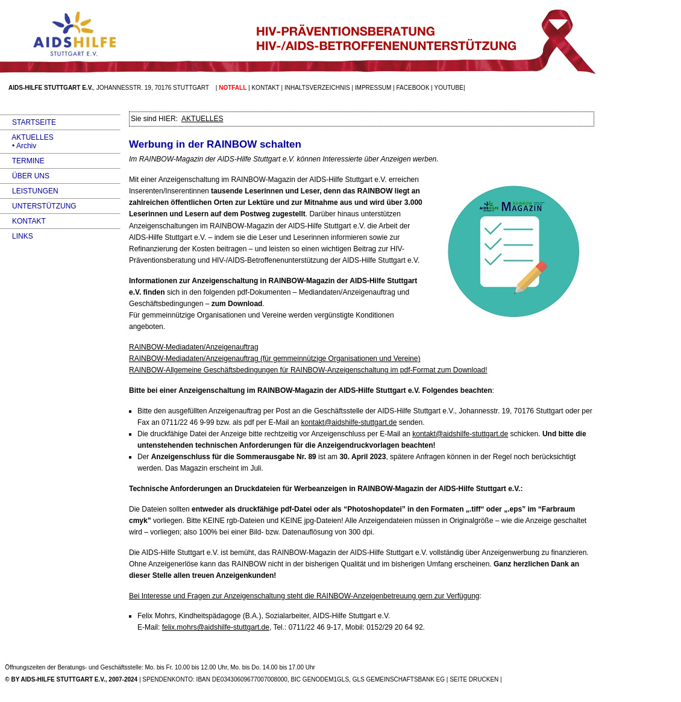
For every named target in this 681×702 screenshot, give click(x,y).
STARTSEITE (28, 122)
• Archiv (18, 146)
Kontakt (265, 87)
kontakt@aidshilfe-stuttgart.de (349, 422)
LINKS (16, 236)
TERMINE (22, 161)
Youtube (449, 87)
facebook (413, 87)
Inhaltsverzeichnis (317, 87)
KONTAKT (23, 221)
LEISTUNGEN (29, 191)
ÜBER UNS (24, 176)
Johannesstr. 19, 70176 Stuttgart (152, 87)
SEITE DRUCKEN (474, 679)
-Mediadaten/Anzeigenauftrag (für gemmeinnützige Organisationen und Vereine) (274, 358)
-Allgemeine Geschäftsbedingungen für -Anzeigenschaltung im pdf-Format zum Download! (308, 370)
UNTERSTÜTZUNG (38, 206)
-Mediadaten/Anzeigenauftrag (194, 347)
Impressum (373, 87)
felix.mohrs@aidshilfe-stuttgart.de (215, 627)
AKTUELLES (27, 137)
